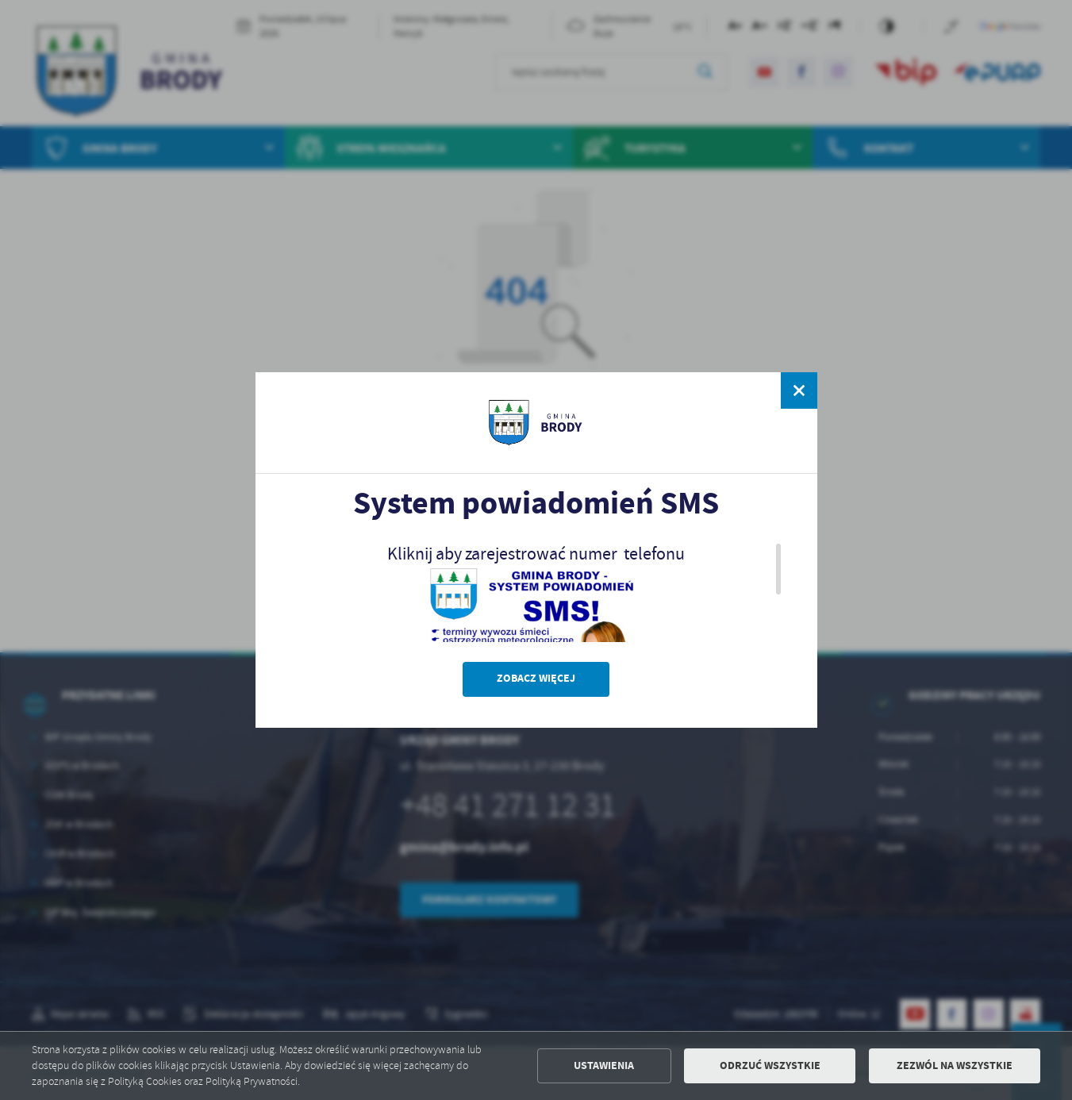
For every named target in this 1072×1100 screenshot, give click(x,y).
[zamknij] (798, 390)
